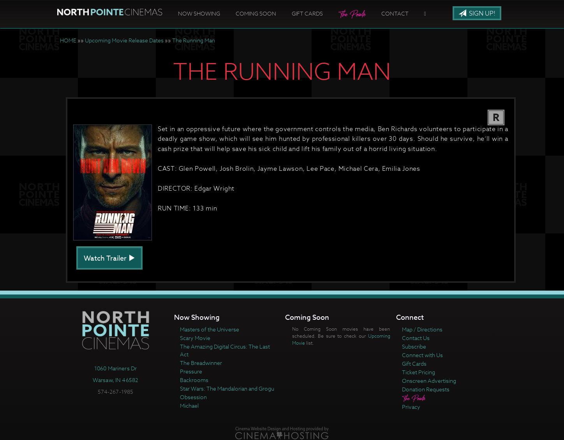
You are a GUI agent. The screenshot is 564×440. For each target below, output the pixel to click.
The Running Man (193, 40)
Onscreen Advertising (429, 380)
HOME (68, 40)
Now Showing (199, 13)
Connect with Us (422, 355)
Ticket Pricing (418, 372)
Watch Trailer (109, 258)
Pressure (191, 371)
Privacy (411, 406)
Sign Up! (476, 13)
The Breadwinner (201, 362)
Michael (189, 405)
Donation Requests (425, 389)
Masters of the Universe (209, 329)
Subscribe (414, 346)
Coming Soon (256, 13)
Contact (395, 13)
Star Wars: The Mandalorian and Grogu (227, 388)
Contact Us (416, 338)
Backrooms (194, 380)
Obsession (193, 397)
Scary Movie (195, 338)
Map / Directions (422, 329)
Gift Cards (307, 13)
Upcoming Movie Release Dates (124, 40)
